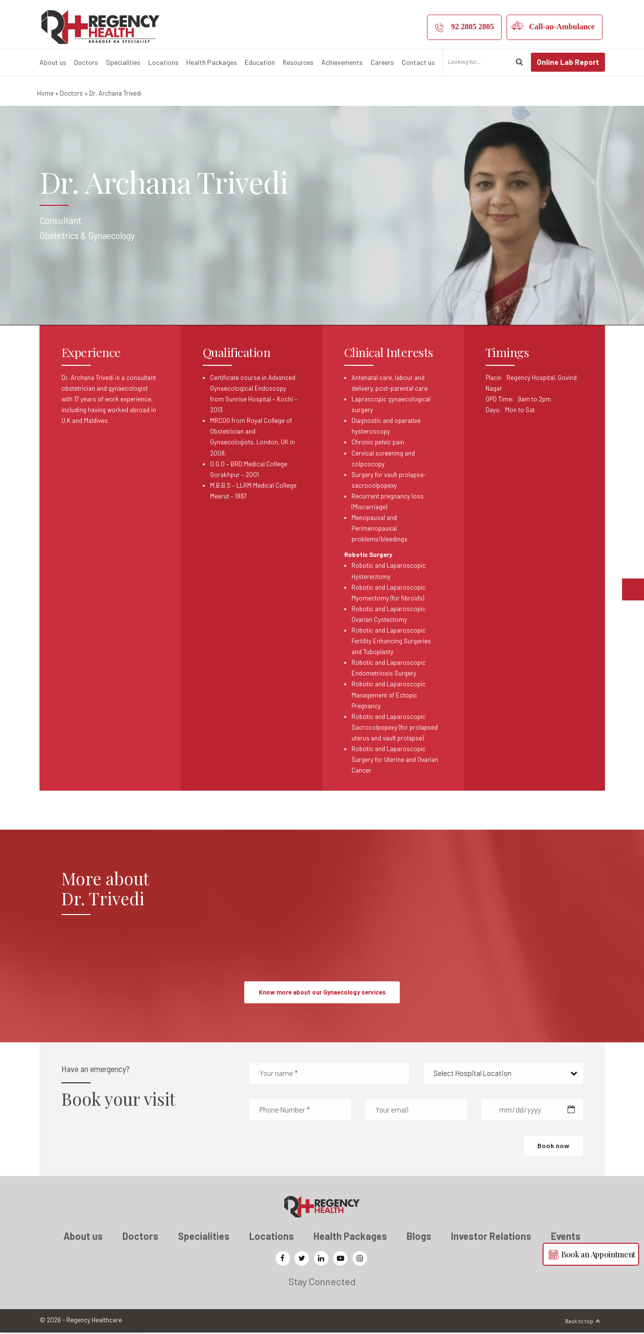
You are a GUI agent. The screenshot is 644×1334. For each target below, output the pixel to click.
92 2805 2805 (472, 26)
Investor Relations (491, 1237)
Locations (163, 62)
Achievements (342, 62)
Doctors (86, 62)
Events (566, 1237)
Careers (382, 62)
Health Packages (211, 62)
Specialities (123, 62)
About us (52, 62)
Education (260, 62)
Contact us (418, 62)
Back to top (579, 1322)
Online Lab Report (568, 62)
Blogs (419, 1237)
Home (45, 93)
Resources (298, 62)
